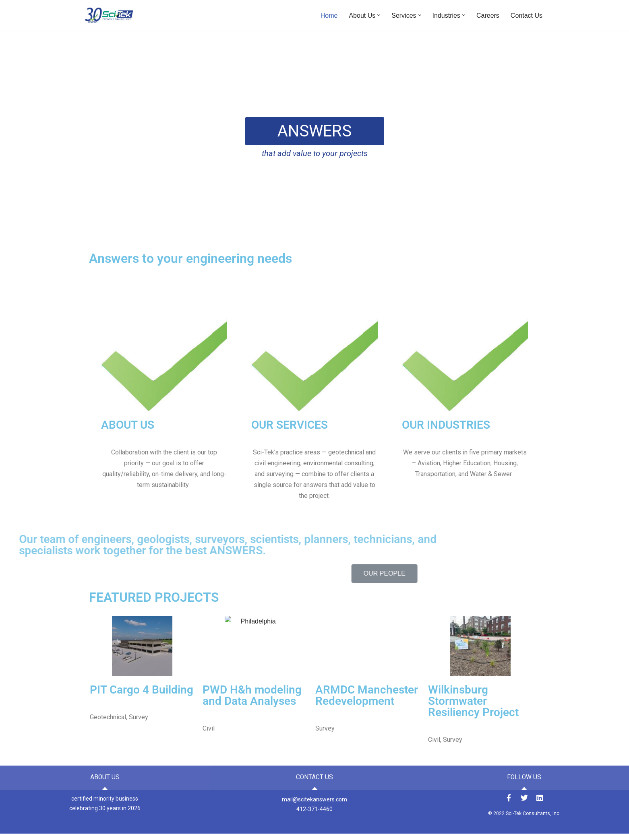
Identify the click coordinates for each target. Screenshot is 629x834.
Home (329, 15)
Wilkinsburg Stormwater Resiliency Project (48, 701)
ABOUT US (127, 424)
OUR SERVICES (289, 424)
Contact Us (526, 15)
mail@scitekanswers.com (314, 799)
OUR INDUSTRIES (446, 424)
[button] (378, 15)
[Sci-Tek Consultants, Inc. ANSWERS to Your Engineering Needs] (109, 15)
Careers (487, 15)
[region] (314, 139)
